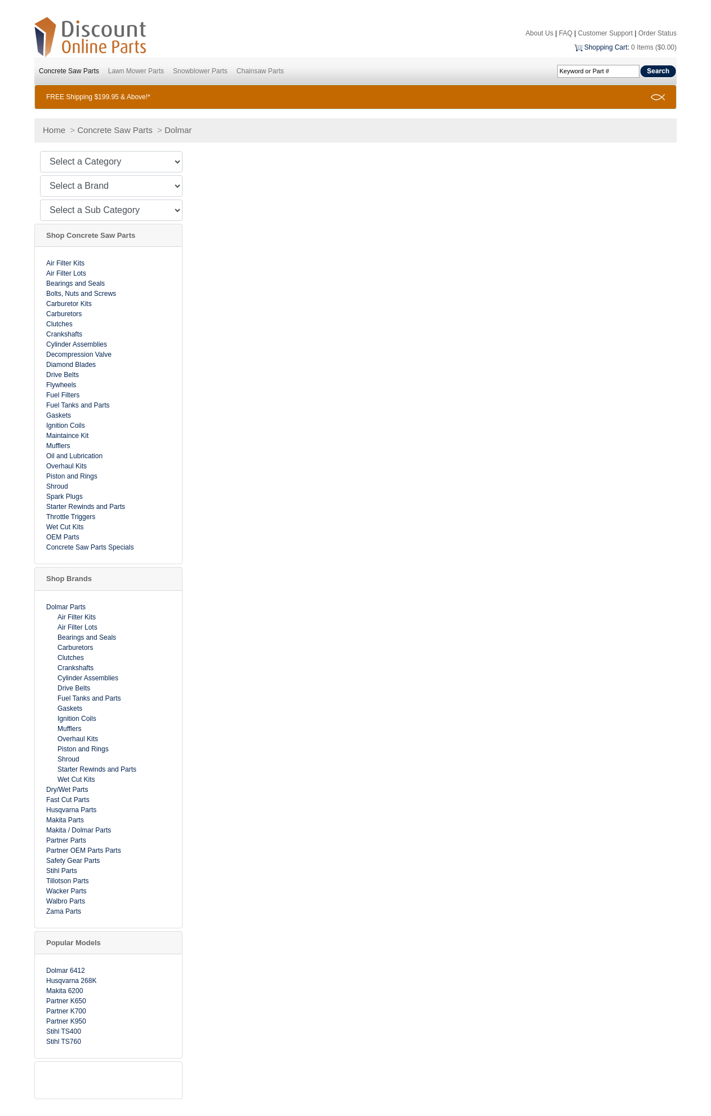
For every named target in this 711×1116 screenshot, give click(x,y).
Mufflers (58, 446)
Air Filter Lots (66, 273)
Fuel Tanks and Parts (78, 405)
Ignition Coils (65, 425)
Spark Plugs (64, 497)
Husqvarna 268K (71, 981)
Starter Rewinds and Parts (85, 507)
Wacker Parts (66, 891)
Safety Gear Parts (73, 861)
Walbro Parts (65, 901)
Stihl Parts (61, 871)
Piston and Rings (71, 476)
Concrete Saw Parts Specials (90, 547)
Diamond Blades (71, 365)
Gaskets (58, 415)
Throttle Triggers (70, 517)
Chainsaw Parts (260, 71)
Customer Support (605, 33)
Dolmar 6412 (65, 971)
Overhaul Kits (66, 466)
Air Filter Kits (65, 263)
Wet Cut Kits (64, 527)
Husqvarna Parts (71, 810)
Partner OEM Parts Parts (83, 850)
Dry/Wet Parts (67, 790)
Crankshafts (64, 334)
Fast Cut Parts (68, 800)
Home (54, 130)
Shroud (57, 486)
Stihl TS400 (63, 1031)
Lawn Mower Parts (136, 71)
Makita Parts (65, 820)
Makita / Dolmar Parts (78, 830)
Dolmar (178, 130)
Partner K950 (66, 1021)
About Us (539, 33)
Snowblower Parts (200, 71)
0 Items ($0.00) (654, 47)
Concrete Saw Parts (69, 71)
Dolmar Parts (66, 607)
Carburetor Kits (69, 304)
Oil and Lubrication (74, 456)
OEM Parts (62, 537)
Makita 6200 (64, 991)
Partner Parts (66, 840)
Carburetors (64, 314)
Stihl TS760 (63, 1042)
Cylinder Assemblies (76, 344)
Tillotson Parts (67, 881)
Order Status (657, 33)
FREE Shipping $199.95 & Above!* (98, 97)
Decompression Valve (79, 354)
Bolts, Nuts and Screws (81, 294)
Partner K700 (66, 1011)
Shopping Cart (606, 47)
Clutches (59, 324)
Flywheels (61, 385)
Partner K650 (66, 1001)
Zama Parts (63, 911)
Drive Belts (62, 375)
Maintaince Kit (67, 436)
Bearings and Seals (75, 283)
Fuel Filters (62, 395)
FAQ (565, 33)
